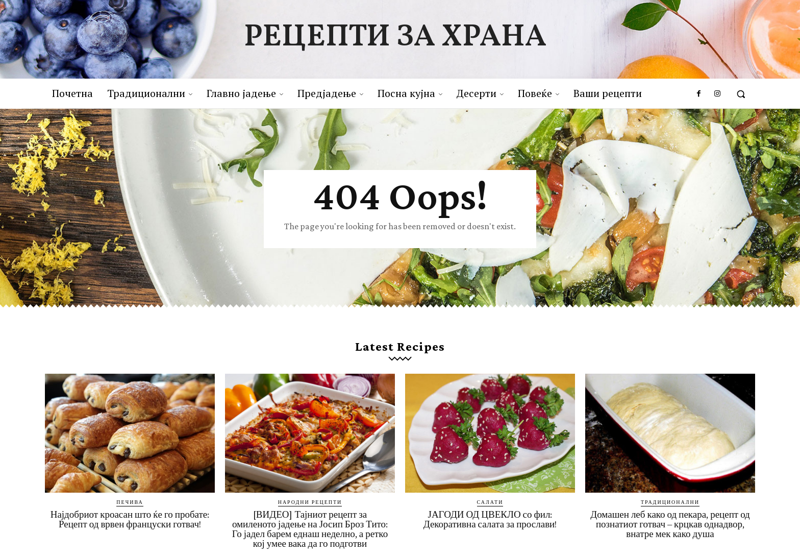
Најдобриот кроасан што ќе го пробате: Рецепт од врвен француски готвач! (130, 519)
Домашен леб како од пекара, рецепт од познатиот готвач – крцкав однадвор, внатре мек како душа (670, 524)
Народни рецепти (310, 502)
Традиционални (670, 502)
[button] (741, 94)
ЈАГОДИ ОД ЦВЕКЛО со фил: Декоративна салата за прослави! (490, 519)
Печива (129, 502)
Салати (490, 502)
